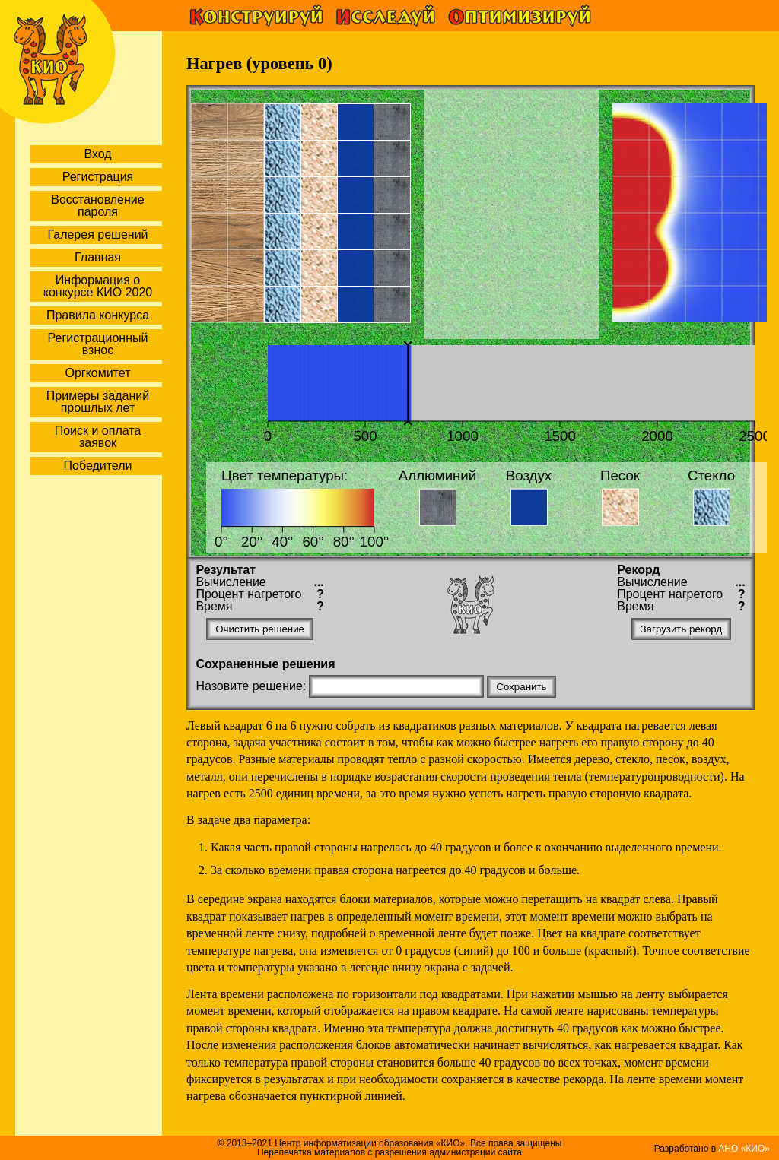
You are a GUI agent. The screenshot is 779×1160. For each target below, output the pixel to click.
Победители (98, 465)
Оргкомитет (97, 372)
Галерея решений (97, 234)
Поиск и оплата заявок (98, 436)
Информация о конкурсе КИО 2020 (97, 286)
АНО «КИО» (744, 1148)
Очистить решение (259, 629)
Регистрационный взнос (98, 344)
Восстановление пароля (97, 205)
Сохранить (521, 687)
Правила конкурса (97, 315)
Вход (97, 153)
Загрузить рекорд (682, 629)
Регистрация (98, 176)
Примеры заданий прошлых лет (97, 401)
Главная (98, 257)
